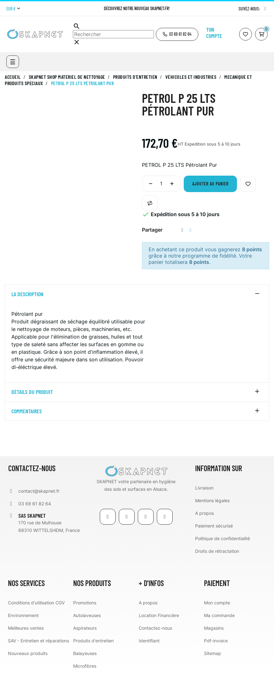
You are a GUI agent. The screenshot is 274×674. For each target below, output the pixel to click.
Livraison (204, 487)
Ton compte (214, 32)
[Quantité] (161, 183)
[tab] (137, 294)
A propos (204, 513)
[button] (177, 34)
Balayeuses (85, 653)
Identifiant (149, 640)
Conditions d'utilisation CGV (36, 602)
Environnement (23, 615)
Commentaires (26, 411)
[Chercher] (113, 34)
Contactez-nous (155, 628)
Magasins (214, 628)
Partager (182, 230)
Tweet (190, 230)
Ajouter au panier (210, 183)
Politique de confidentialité (222, 538)
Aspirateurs (85, 628)
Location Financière (159, 615)
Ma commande (219, 615)
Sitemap (212, 653)
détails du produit (32, 392)
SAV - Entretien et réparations (38, 640)
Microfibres (84, 666)
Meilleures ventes (26, 628)
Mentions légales (212, 500)
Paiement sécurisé (214, 525)
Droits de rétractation (217, 551)
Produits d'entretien (93, 640)
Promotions (84, 602)
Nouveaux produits (28, 653)
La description (27, 294)
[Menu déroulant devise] (13, 9)
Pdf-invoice (216, 640)
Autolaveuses (87, 615)
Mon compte (217, 602)
